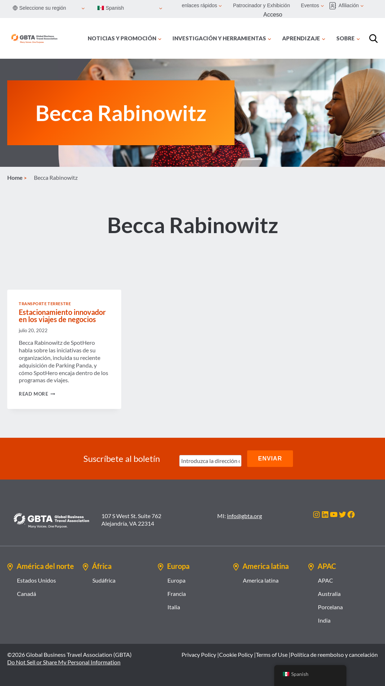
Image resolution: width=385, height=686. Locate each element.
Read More (37, 394)
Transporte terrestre (45, 303)
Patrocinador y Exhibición (261, 5)
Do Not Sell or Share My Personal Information (64, 662)
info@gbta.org (244, 515)
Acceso (272, 15)
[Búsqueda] (373, 38)
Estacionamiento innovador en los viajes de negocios (62, 316)
